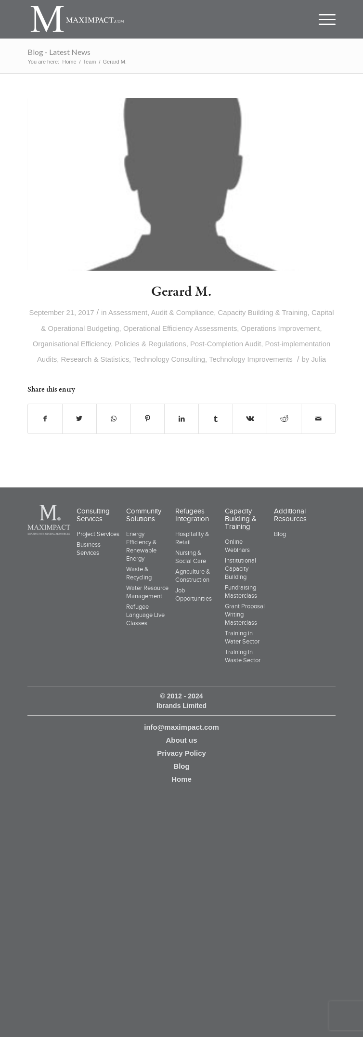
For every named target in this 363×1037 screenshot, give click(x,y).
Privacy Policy (181, 753)
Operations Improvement (280, 328)
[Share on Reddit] (284, 418)
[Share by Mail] (318, 418)
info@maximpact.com (181, 727)
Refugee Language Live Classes (145, 615)
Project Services (98, 534)
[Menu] (323, 19)
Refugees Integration (192, 515)
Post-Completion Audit (225, 344)
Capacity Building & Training (263, 312)
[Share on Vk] (250, 418)
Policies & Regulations (150, 344)
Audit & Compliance (182, 312)
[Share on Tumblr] (216, 418)
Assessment (127, 312)
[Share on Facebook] (45, 418)
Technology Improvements (251, 359)
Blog (280, 534)
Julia (318, 359)
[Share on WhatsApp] (113, 418)
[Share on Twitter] (79, 418)
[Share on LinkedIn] (181, 418)
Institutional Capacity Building (240, 568)
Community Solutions (143, 515)
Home (181, 779)
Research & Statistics (95, 359)
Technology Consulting (169, 359)
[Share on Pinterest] (148, 418)
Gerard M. (181, 292)
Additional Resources (290, 515)
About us (181, 740)
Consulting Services (93, 515)
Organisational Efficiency (72, 344)
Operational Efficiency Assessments (180, 328)
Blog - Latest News (59, 51)
